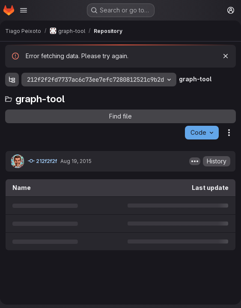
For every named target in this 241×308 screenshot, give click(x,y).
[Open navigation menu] (23, 10)
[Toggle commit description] (194, 161)
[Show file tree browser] (12, 79)
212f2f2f (42, 160)
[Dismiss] (225, 56)
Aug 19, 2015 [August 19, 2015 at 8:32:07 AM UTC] (76, 161)
